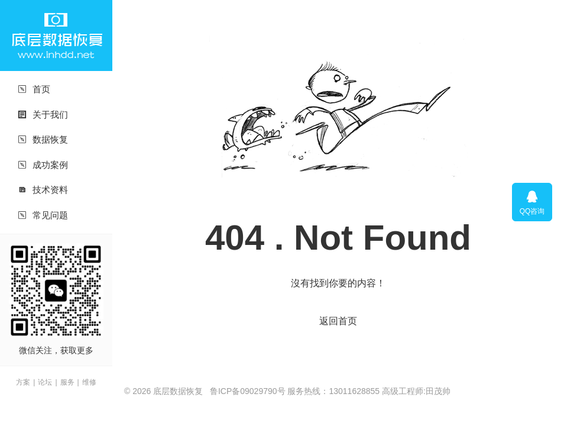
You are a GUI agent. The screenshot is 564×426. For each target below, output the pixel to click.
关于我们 (43, 114)
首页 (34, 89)
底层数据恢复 (56, 35)
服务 (67, 382)
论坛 (45, 382)
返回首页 (338, 321)
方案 (23, 382)
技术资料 (43, 190)
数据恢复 (43, 139)
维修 (89, 382)
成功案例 (43, 165)
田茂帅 (438, 391)
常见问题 (43, 215)
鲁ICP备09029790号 (248, 391)
